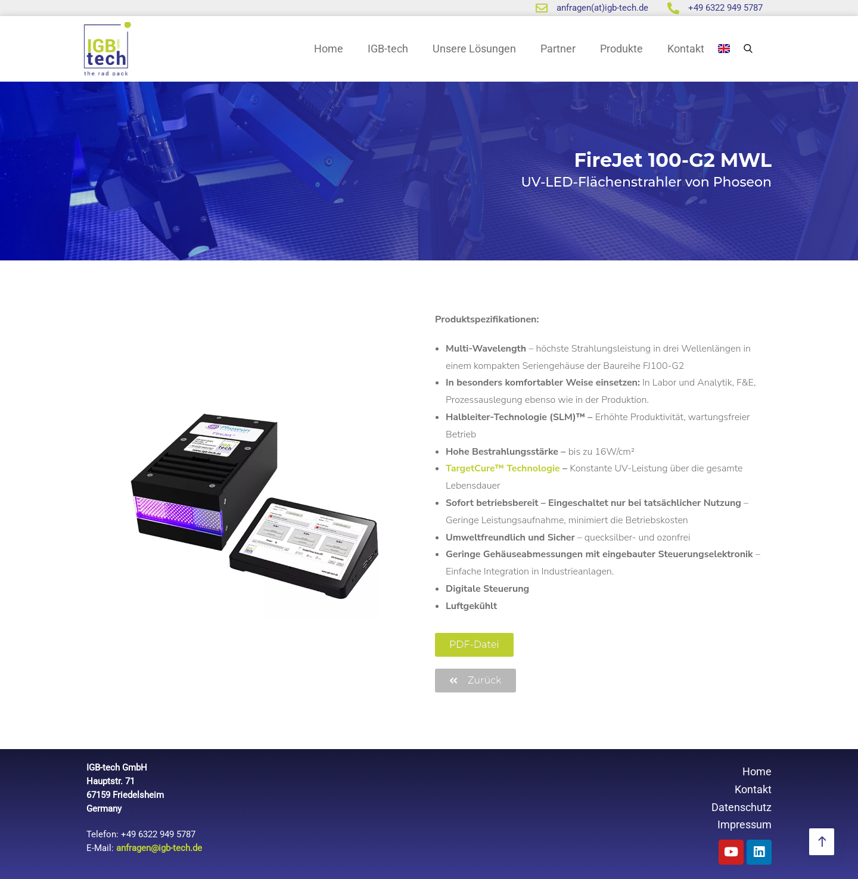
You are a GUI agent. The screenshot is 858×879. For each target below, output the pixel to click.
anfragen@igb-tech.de (159, 848)
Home (328, 48)
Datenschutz (741, 807)
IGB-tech (388, 48)
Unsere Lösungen (474, 48)
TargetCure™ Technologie (503, 468)
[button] (474, 645)
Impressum (744, 824)
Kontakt (685, 48)
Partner (558, 48)
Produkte (621, 48)
